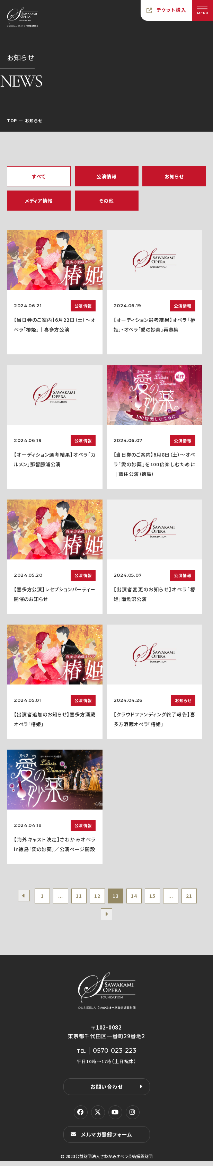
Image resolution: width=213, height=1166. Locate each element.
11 (86, 897)
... (65, 897)
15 (168, 897)
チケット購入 (171, 9)
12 (106, 897)
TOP (12, 120)
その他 (106, 200)
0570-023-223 (114, 1055)
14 (148, 897)
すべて (38, 176)
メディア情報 (39, 200)
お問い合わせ (106, 1091)
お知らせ (174, 176)
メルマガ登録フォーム (106, 1139)
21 (96, 918)
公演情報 (106, 176)
